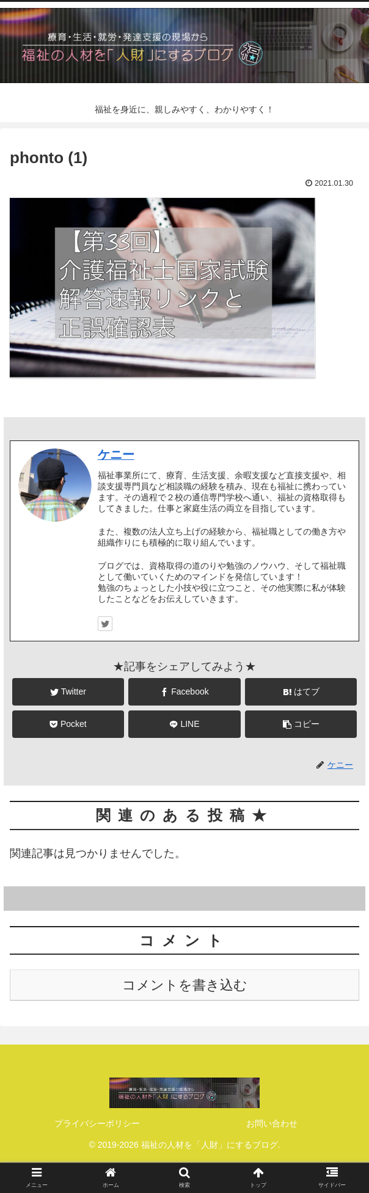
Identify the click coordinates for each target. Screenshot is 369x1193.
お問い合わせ (272, 1123)
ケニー (116, 454)
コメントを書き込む (184, 985)
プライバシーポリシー (97, 1123)
